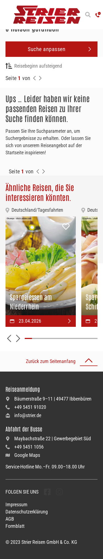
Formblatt (14, 526)
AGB (9, 519)
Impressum (16, 504)
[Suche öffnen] (88, 14)
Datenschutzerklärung (26, 512)
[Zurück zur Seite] (34, 78)
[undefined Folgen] (47, 492)
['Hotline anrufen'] (98, 14)
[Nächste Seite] (40, 78)
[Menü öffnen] (5, 14)
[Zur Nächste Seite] (43, 171)
